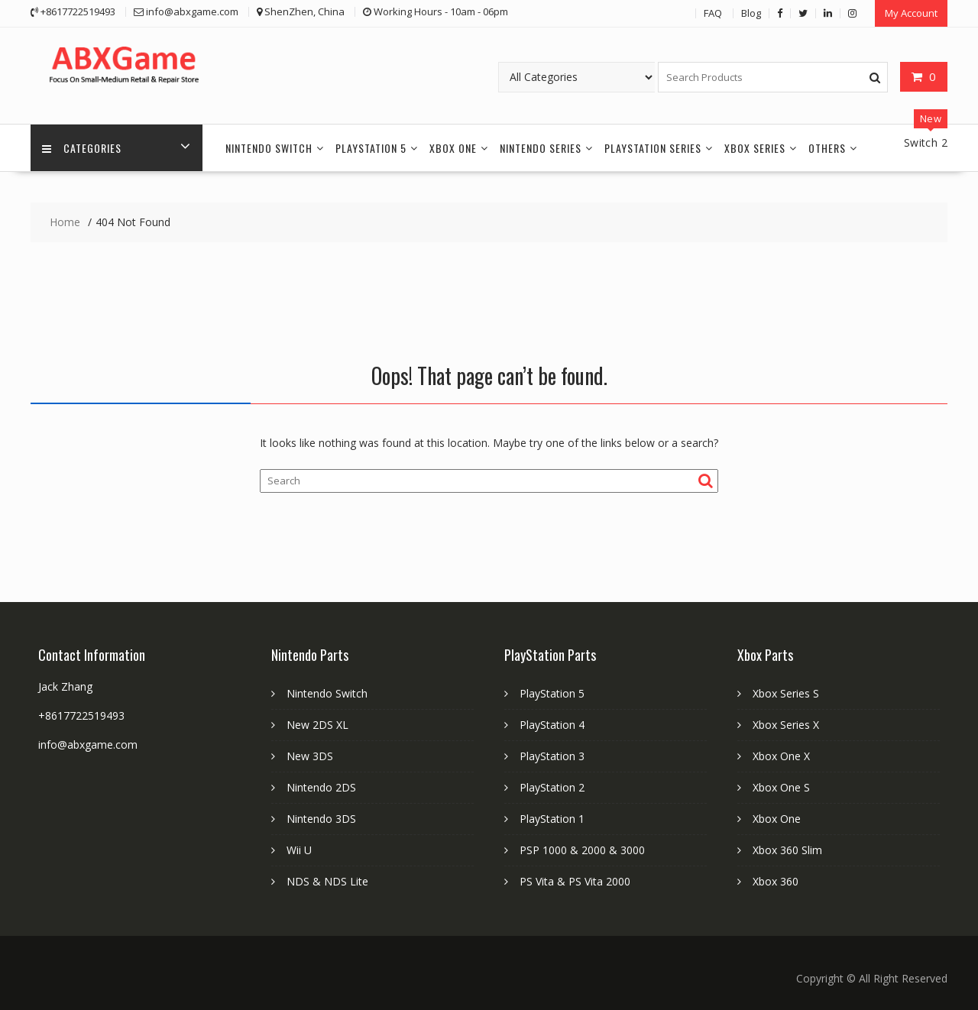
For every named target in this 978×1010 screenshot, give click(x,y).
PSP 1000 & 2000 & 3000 (582, 850)
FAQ (713, 13)
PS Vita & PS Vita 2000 (575, 881)
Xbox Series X (786, 724)
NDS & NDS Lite (327, 881)
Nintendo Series (540, 148)
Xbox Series (754, 148)
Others (827, 148)
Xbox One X (781, 756)
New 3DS (310, 756)
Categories (81, 148)
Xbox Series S (786, 693)
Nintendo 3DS (321, 818)
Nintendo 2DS (321, 787)
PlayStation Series (652, 148)
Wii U (299, 850)
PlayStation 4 (552, 724)
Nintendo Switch (269, 148)
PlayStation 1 (552, 818)
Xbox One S (781, 787)
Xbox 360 (775, 881)
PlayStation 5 (370, 148)
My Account (911, 13)
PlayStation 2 (552, 787)
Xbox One (453, 148)
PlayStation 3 (552, 756)
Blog (751, 13)
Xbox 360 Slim (787, 850)
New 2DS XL (317, 724)
